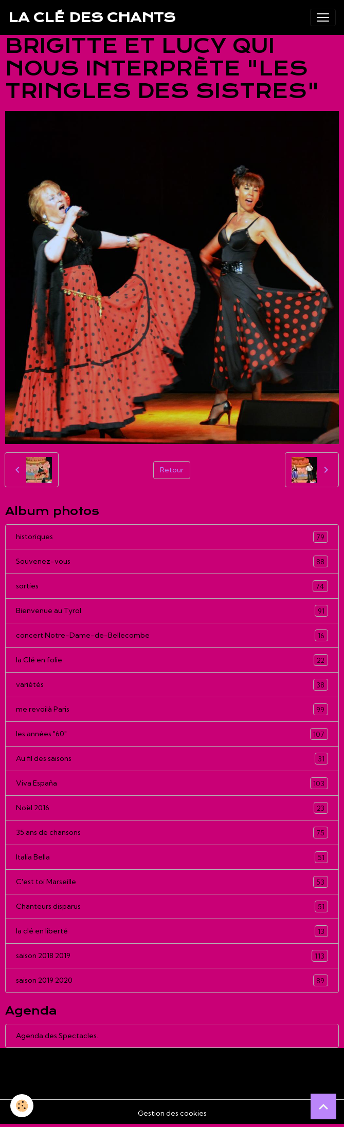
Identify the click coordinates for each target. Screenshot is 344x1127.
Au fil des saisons (172, 759)
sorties (172, 586)
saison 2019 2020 (172, 980)
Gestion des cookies (172, 1113)
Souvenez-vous (172, 561)
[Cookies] (21, 1105)
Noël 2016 (172, 808)
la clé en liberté (172, 931)
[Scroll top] (323, 1106)
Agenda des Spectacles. (57, 1035)
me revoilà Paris (172, 709)
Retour (172, 469)
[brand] (91, 17)
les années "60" (172, 734)
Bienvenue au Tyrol (172, 611)
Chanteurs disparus (172, 906)
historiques (172, 537)
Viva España (172, 783)
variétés (172, 685)
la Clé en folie (172, 660)
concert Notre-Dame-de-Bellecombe (172, 635)
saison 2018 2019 (172, 956)
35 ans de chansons (172, 832)
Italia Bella (172, 857)
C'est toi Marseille (172, 882)
